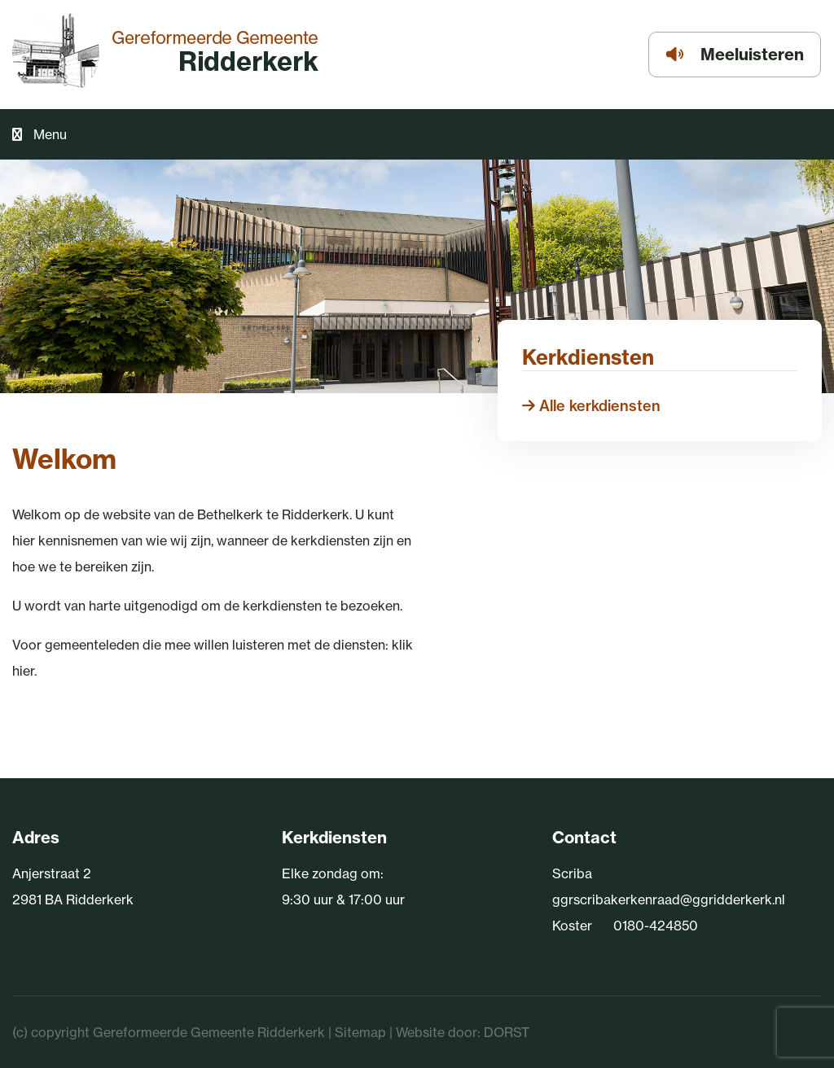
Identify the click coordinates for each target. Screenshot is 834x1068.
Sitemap (360, 1032)
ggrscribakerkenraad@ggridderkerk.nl (668, 899)
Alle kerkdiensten (591, 405)
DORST (506, 1032)
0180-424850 (655, 925)
